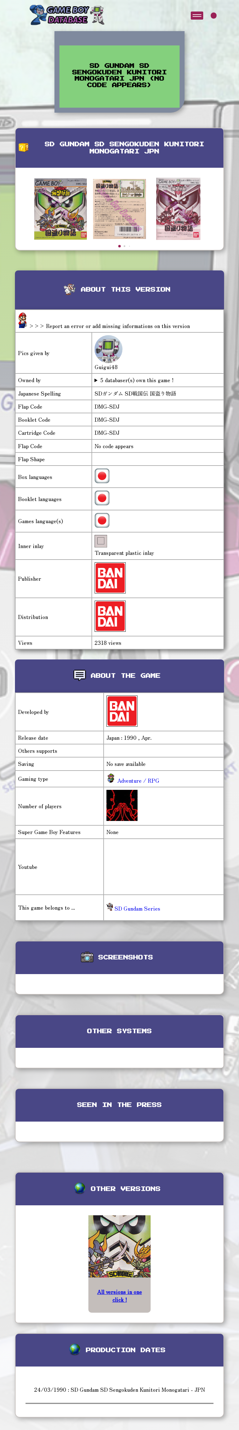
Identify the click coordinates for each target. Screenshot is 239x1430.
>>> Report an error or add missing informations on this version (109, 326)
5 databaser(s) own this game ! (137, 380)
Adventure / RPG (137, 780)
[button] (119, 246)
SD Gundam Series (133, 908)
